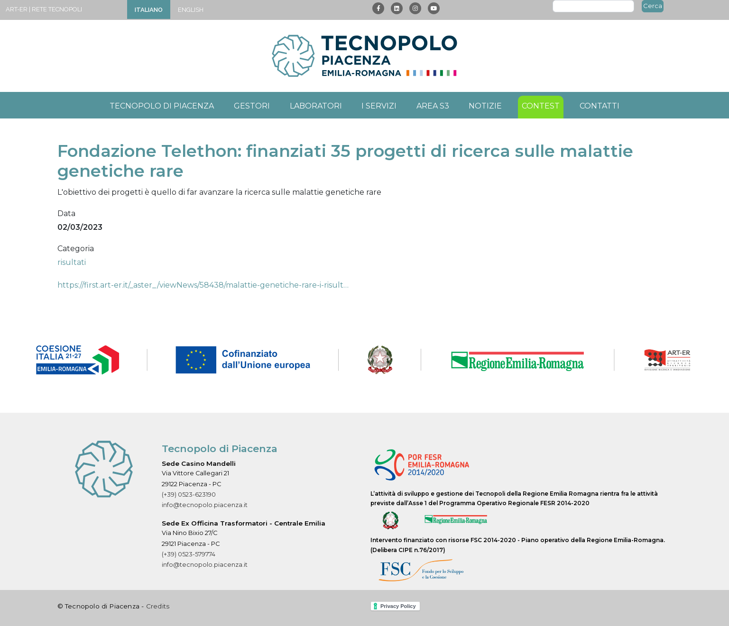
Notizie (485, 105)
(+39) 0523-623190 (189, 494)
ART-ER (17, 9)
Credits (157, 606)
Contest (541, 105)
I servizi (379, 105)
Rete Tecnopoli (57, 9)
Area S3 (432, 105)
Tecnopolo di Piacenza (162, 105)
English (190, 9)
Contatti (599, 105)
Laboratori (316, 105)
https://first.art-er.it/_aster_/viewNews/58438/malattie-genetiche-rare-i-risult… (203, 285)
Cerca (652, 5)
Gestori (252, 105)
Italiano (149, 9)
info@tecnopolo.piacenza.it (205, 504)
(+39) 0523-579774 (188, 554)
